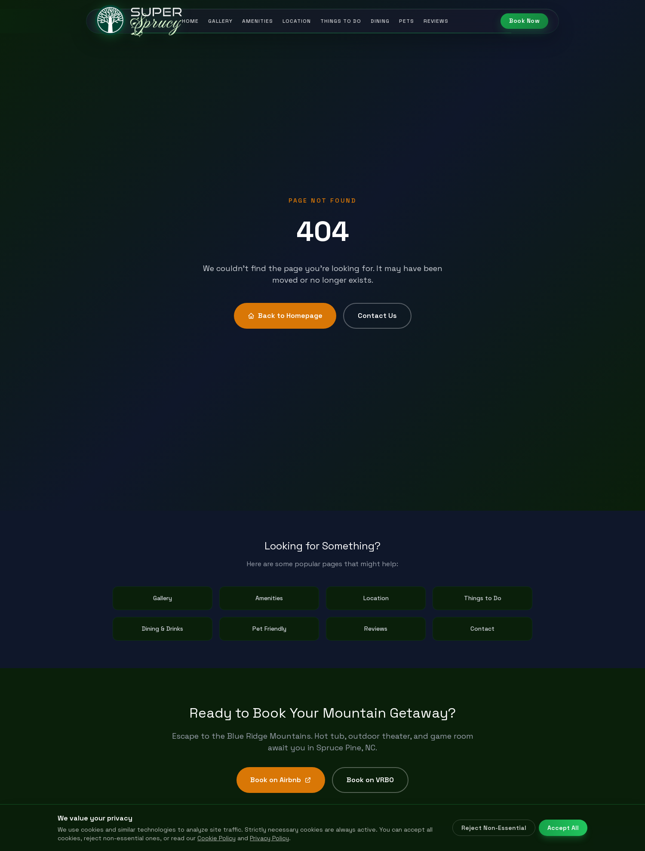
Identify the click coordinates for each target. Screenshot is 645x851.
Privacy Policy (269, 838)
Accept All (563, 828)
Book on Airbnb (280, 779)
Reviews (436, 21)
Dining (380, 21)
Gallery (220, 21)
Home (190, 21)
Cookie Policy (216, 838)
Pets (406, 21)
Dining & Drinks (162, 628)
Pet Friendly (269, 628)
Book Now (524, 21)
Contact (482, 628)
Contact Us (377, 315)
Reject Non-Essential (493, 828)
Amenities (257, 21)
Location (297, 21)
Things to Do (340, 21)
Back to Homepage (285, 315)
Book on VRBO (370, 779)
